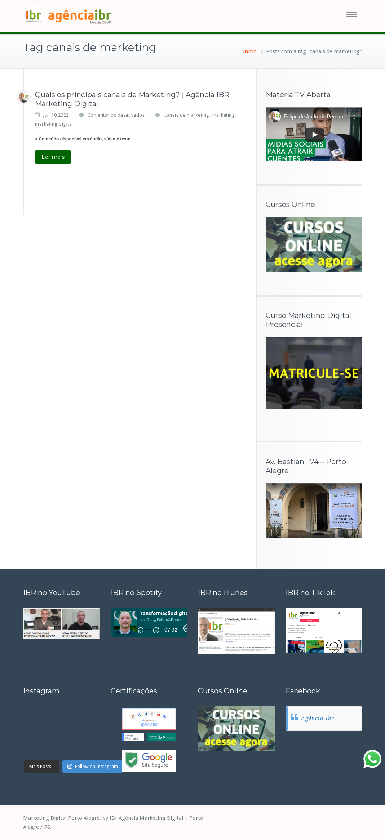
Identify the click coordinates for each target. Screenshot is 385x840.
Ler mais (53, 157)
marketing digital (54, 124)
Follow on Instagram (92, 766)
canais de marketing (186, 115)
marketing (223, 115)
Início (250, 51)
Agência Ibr (317, 718)
